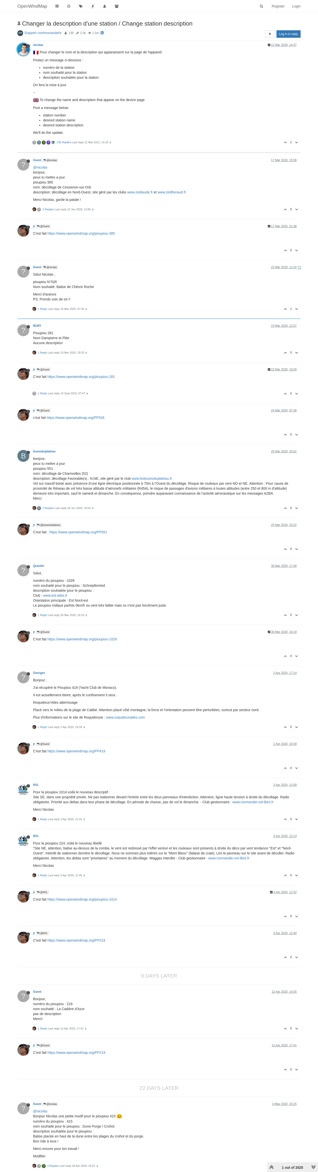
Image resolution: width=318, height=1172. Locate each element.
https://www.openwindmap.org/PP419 (76, 751)
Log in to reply (288, 34)
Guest (37, 160)
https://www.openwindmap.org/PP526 (76, 418)
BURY (37, 326)
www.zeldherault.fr (172, 192)
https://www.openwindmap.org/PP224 (76, 940)
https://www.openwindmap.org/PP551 (78, 532)
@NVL (42, 892)
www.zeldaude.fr (140, 192)
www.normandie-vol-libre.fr (253, 802)
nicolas (38, 45)
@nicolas (50, 160)
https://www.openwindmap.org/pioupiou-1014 (82, 899)
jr (34, 226)
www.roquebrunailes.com (125, 717)
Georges (39, 673)
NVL (36, 785)
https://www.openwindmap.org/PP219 (76, 1053)
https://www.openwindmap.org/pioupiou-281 (81, 377)
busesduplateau (44, 451)
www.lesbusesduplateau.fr (152, 478)
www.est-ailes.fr (55, 595)
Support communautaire (42, 33)
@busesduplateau (48, 525)
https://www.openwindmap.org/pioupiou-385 (81, 233)
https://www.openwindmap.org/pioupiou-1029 (82, 639)
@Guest (43, 226)
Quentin (38, 566)
